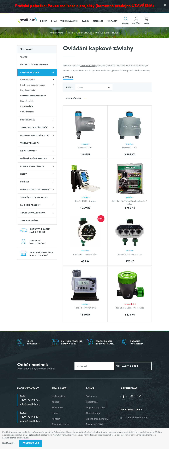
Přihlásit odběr (135, 366)
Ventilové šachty (29, 143)
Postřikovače (27, 120)
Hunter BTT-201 (129, 147)
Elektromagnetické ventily (35, 135)
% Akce (24, 57)
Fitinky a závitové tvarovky (35, 189)
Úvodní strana (56, 32)
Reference (57, 407)
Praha (23, 412)
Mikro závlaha (26, 106)
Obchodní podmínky (97, 419)
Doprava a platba (95, 407)
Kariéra (55, 402)
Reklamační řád (94, 424)
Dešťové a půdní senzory (33, 158)
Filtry (23, 174)
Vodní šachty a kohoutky (34, 197)
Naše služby (58, 396)
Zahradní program (30, 205)
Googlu (29, 434)
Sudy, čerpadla (27, 111)
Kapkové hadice (27, 79)
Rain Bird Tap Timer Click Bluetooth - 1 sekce (129, 202)
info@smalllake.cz (30, 404)
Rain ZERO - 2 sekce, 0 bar (130, 254)
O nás (55, 413)
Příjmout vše (31, 443)
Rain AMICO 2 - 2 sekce (85, 201)
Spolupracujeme (60, 424)
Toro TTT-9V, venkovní (85, 307)
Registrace (92, 402)
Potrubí (24, 182)
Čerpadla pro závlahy (32, 166)
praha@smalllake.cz (31, 421)
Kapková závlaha (84, 32)
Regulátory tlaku (27, 90)
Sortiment (26, 49)
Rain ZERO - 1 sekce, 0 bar (85, 254)
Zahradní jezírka (29, 220)
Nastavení (8, 443)
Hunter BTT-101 (85, 147)
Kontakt (56, 419)
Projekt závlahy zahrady (34, 64)
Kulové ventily (27, 101)
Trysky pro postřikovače (33, 127)
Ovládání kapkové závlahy (33, 95)
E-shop (69, 32)
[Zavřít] (164, 6)
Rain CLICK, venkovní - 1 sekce (129, 307)
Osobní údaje (93, 413)
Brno (22, 395)
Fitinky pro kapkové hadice (32, 84)
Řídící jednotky (28, 151)
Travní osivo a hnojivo (32, 213)
